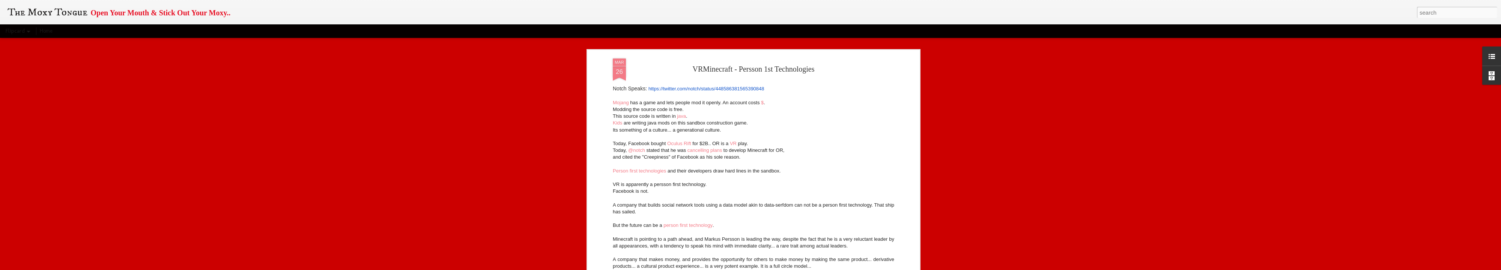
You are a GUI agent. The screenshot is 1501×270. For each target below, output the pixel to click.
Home (46, 31)
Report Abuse (814, 266)
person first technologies (708, 207)
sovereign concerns (871, 132)
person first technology (688, 57)
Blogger (792, 266)
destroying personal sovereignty (839, 139)
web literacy (742, 193)
